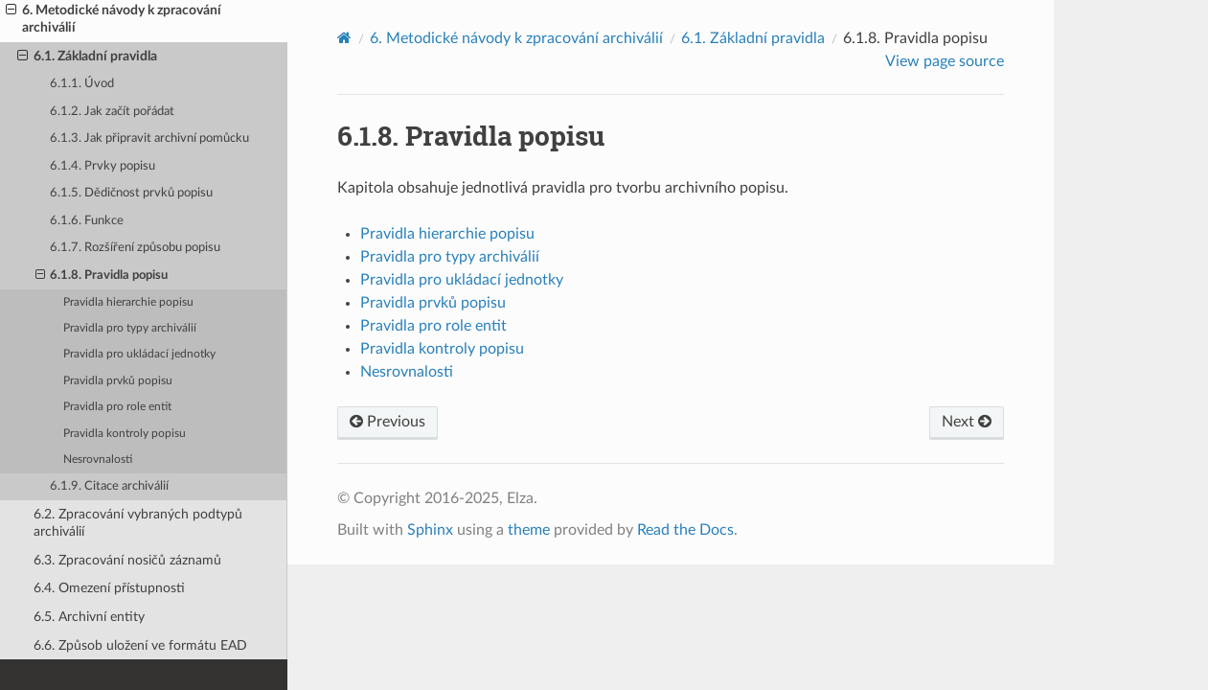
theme (529, 530)
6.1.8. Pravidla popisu (102, 276)
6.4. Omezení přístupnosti (109, 588)
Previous (387, 421)
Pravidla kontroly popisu (124, 433)
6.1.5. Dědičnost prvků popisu (131, 193)
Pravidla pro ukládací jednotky (139, 354)
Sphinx (430, 530)
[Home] (344, 38)
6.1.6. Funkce (87, 221)
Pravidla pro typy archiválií (129, 328)
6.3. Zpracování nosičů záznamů (127, 560)
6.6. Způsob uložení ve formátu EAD (140, 645)
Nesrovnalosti (97, 459)
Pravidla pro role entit (117, 407)
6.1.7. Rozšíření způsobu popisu (135, 248)
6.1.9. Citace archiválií (109, 486)
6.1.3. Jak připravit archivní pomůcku (149, 138)
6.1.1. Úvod (82, 84)
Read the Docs (685, 530)
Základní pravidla (753, 38)
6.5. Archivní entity (89, 617)
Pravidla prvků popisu (117, 381)
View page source (944, 61)
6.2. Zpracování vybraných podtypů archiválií (138, 523)
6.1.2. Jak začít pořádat (112, 111)
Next (966, 421)
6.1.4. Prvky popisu (102, 166)
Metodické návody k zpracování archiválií (516, 38)
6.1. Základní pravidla (87, 56)
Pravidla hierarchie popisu (128, 302)
